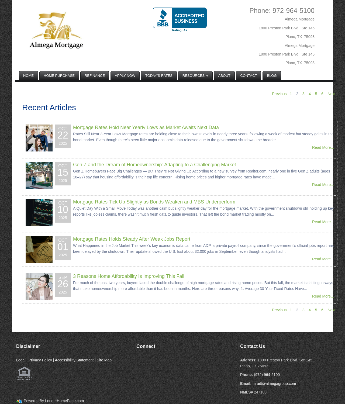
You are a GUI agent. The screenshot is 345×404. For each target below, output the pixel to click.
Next (331, 94)
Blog (272, 76)
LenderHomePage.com (64, 401)
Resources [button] (195, 76)
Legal (20, 360)
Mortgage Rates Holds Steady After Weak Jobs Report (131, 239)
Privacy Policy (40, 360)
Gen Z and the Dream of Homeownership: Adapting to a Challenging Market (154, 164)
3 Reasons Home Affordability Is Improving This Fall (128, 276)
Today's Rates (158, 76)
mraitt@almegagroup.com (274, 383)
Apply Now (125, 76)
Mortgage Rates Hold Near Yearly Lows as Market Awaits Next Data (146, 127)
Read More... (323, 147)
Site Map (104, 360)
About (224, 76)
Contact (248, 76)
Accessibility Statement (74, 360)
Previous (279, 94)
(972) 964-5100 (267, 374)
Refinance (95, 76)
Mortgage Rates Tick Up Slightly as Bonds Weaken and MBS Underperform (154, 202)
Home (28, 76)
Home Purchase (59, 76)
